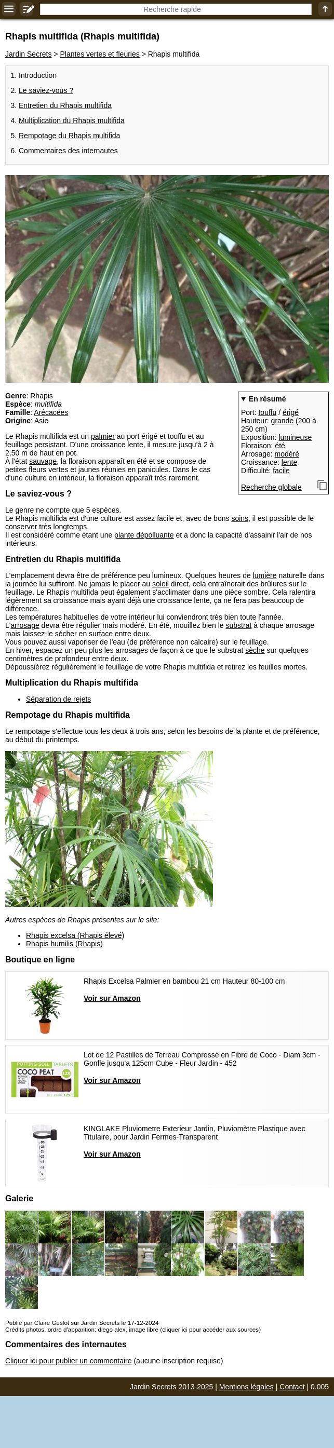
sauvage (43, 461)
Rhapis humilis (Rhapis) (64, 944)
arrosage (24, 625)
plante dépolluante (143, 535)
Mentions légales (246, 1387)
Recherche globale (271, 487)
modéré (287, 454)
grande (282, 421)
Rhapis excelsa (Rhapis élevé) (75, 935)
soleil (160, 584)
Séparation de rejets (58, 699)
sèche (254, 650)
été (280, 445)
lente (289, 462)
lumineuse (295, 437)
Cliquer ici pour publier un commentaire (68, 1361)
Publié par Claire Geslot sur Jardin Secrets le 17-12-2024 (81, 1322)
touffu (267, 412)
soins (239, 518)
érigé (291, 412)
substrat (238, 625)
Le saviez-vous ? (46, 90)
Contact (291, 1387)
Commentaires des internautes (68, 150)
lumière (265, 575)
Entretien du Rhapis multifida (65, 105)
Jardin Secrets (28, 54)
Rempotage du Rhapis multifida (69, 135)
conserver (21, 526)
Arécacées (51, 412)
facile (281, 470)
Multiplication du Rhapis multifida (72, 120)
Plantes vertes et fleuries (99, 54)
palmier (103, 436)
